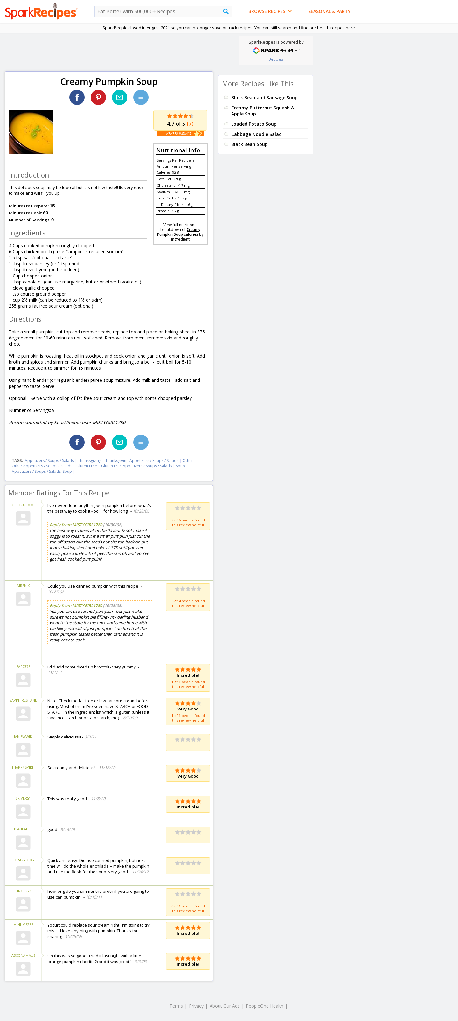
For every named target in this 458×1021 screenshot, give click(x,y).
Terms (176, 1006)
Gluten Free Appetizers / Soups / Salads (137, 466)
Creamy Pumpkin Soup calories (178, 232)
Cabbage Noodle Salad (256, 134)
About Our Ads (225, 1006)
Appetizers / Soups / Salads (50, 460)
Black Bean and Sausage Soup (264, 97)
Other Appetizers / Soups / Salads (42, 466)
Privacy (196, 1006)
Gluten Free (86, 466)
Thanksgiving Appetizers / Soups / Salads (142, 460)
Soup (180, 466)
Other (188, 460)
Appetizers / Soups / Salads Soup (42, 471)
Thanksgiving (89, 460)
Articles (276, 59)
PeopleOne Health (264, 1006)
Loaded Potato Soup (254, 124)
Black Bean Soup (249, 144)
